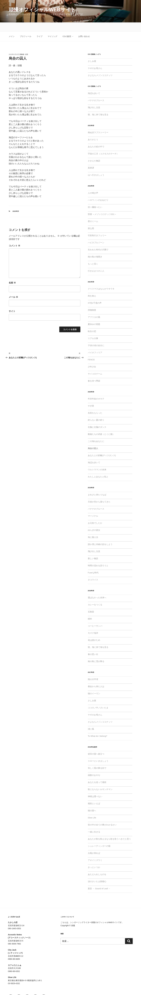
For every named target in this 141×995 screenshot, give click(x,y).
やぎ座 (91, 397)
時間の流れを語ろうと (98, 556)
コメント (14, 236)
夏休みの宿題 (94, 315)
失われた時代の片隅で (98, 240)
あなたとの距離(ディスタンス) (102, 446)
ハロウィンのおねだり (98, 191)
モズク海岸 (93, 624)
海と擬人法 (93, 528)
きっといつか (94, 858)
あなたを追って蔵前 (97, 773)
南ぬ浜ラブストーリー (98, 123)
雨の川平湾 (93, 670)
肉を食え (92, 287)
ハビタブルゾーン (96, 233)
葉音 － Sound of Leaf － (99, 879)
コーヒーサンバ (95, 617)
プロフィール (25, 27)
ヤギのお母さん (95, 59)
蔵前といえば (94, 794)
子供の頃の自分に (96, 336)
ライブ (39, 27)
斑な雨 (91, 219)
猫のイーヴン (94, 684)
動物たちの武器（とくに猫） (101, 425)
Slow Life (92, 808)
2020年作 (16, 202)
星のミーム (93, 212)
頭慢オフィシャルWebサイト (42, 9)
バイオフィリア (95, 343)
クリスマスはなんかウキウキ (101, 280)
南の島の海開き (95, 248)
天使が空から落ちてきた (99, 493)
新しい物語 (93, 549)
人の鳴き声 (93, 184)
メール (13, 288)
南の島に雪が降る (96, 652)
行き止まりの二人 (96, 262)
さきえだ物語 (94, 152)
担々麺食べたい (95, 198)
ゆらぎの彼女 (94, 521)
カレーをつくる (95, 595)
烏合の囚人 (93, 439)
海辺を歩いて (94, 84)
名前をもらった (95, 404)
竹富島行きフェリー (97, 226)
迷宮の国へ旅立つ (96, 745)
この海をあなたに (96, 432)
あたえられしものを (97, 865)
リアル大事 (93, 329)
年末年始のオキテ (96, 390)
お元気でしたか (95, 514)
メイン (11, 27)
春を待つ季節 (94, 372)
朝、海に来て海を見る (98, 105)
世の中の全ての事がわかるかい (102, 816)
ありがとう (93, 130)
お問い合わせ (84, 27)
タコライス (93, 571)
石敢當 (91, 603)
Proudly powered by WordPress (74, 988)
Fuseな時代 (93, 563)
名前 (12, 274)
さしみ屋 (92, 52)
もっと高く (93, 255)
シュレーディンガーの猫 (99, 837)
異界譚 (91, 159)
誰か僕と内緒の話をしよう (100, 535)
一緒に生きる (94, 823)
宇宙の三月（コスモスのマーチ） (103, 145)
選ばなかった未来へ (97, 588)
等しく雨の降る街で (97, 759)
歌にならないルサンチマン (100, 780)
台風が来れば (94, 844)
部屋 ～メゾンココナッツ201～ (102, 205)
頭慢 (26, 45)
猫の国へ (92, 801)
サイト (12, 302)
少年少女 (92, 358)
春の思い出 (93, 645)
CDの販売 (68, 27)
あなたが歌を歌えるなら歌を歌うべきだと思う (109, 830)
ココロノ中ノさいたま (98, 698)
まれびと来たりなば (97, 485)
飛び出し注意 (94, 98)
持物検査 (92, 301)
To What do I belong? (97, 727)
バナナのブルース (96, 91)
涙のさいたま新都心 (97, 872)
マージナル (93, 507)
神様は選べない (95, 787)
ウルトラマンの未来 (97, 460)
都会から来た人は (96, 677)
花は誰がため (94, 631)
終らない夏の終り (96, 411)
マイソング (52, 27)
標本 (90, 610)
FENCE (91, 350)
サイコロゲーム (95, 365)
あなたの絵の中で (96, 137)
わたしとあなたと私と (98, 467)
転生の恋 (92, 322)
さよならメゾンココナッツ (100, 66)
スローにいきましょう (98, 752)
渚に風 (91, 720)
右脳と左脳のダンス (97, 418)
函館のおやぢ (94, 766)
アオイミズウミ (95, 851)
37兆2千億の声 (95, 294)
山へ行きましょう (96, 166)
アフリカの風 (94, 308)
